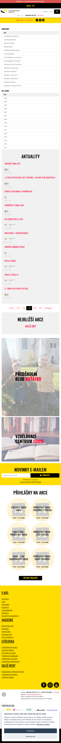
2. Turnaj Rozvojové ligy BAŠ (16, 288)
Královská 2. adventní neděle (16, 233)
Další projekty (8, 637)
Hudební (5, 629)
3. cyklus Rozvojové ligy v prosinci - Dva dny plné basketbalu (30, 177)
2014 (5, 140)
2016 (5, 133)
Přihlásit (45, 475)
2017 (5, 130)
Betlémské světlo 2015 (14, 219)
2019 (5, 123)
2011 (5, 147)
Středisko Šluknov (10, 82)
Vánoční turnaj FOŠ (12, 164)
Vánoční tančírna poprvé (15, 247)
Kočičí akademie (9, 54)
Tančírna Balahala (10, 40)
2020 (5, 119)
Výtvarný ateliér (9, 43)
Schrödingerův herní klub (12, 61)
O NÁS (5, 593)
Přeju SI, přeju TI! (11, 275)
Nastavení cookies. (43, 724)
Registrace (29, 20)
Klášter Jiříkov (8, 47)
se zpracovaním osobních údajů (30, 482)
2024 (5, 105)
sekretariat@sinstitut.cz (34, 694)
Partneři (5, 605)
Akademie (7, 620)
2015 (5, 137)
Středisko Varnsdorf (10, 75)
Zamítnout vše (30, 736)
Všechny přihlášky (30, 578)
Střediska (8, 641)
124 (23, 308)
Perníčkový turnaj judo (14, 205)
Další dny (30, 326)
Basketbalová (7, 626)
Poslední (48, 308)
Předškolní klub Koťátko (12, 50)
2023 (5, 109)
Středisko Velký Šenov (11, 79)
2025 (5, 101)
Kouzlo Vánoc (10, 261)
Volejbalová (7, 634)
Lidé (3, 602)
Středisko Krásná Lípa (11, 68)
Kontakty (41, 15)
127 (40, 308)
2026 (5, 98)
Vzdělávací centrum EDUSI (12, 86)
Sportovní (6, 632)
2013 (5, 144)
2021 (5, 116)
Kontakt (5, 599)
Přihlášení (21, 20)
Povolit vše (30, 731)
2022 (5, 112)
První (11, 308)
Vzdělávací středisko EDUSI (13, 672)
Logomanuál (7, 610)
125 (29, 308)
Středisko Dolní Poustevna (12, 64)
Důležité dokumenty (10, 616)
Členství (5, 607)
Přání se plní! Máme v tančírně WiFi (18, 191)
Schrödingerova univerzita (12, 57)
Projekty (5, 613)
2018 (5, 126)
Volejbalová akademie (11, 36)
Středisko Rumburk (10, 71)
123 (17, 308)
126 (34, 308)
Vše (5, 33)
